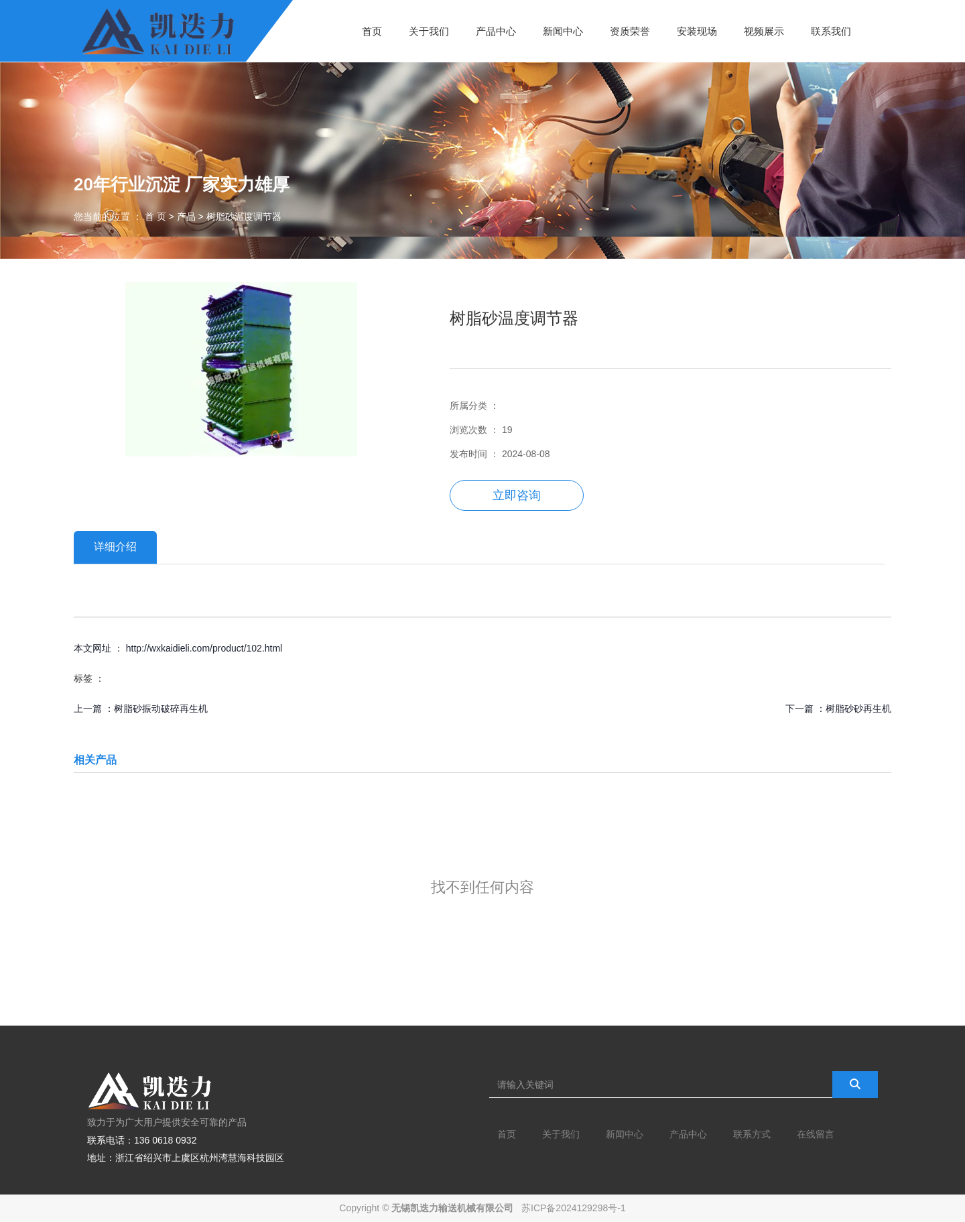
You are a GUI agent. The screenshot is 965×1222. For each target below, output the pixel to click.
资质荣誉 (630, 30)
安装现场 (697, 30)
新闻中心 (563, 30)
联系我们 (831, 30)
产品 (186, 216)
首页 (372, 30)
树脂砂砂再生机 (858, 708)
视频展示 (764, 30)
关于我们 (429, 30)
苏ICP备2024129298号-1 (573, 1208)
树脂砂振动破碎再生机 (161, 708)
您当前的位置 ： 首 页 (121, 216)
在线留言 (815, 1134)
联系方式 (752, 1134)
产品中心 (496, 30)
